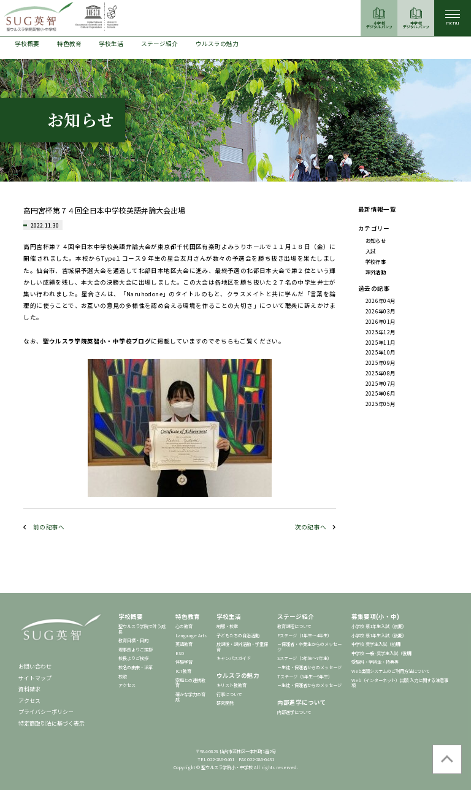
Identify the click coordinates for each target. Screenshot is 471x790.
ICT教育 (183, 671)
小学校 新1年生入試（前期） (379, 626)
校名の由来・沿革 (135, 667)
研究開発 (225, 703)
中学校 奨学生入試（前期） (377, 644)
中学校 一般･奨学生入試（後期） (383, 653)
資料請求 (29, 689)
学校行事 (376, 261)
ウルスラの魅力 (217, 43)
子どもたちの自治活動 (237, 635)
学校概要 (27, 43)
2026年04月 (381, 300)
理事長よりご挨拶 (135, 649)
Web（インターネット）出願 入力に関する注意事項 (399, 683)
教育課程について (294, 626)
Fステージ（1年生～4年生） (304, 635)
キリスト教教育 (231, 685)
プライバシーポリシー (46, 712)
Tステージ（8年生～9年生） (304, 676)
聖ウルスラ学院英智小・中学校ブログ (97, 341)
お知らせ (376, 240)
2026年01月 (381, 321)
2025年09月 (381, 362)
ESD (179, 653)
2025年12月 (381, 332)
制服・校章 (227, 626)
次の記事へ (311, 527)
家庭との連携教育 (190, 683)
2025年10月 (381, 352)
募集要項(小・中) (375, 616)
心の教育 (184, 626)
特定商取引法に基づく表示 (51, 723)
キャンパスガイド (233, 658)
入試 (371, 251)
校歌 (122, 676)
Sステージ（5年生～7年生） (304, 658)
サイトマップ (35, 678)
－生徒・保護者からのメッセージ (309, 667)
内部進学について (301, 702)
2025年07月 (381, 383)
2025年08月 (381, 373)
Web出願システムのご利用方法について (390, 671)
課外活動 (376, 271)
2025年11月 (381, 342)
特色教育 (69, 43)
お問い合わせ (35, 666)
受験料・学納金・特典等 (375, 662)
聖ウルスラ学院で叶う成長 (142, 629)
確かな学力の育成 (190, 697)
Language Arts (191, 635)
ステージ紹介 (159, 43)
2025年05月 (381, 403)
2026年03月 (381, 311)
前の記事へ (49, 527)
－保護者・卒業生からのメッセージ (309, 647)
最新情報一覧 (377, 209)
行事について (229, 694)
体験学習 (184, 662)
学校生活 (111, 43)
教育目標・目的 (133, 640)
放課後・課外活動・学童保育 (242, 647)
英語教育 (184, 644)
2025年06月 (381, 393)
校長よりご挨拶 (133, 658)
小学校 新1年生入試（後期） (379, 635)
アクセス (29, 701)
